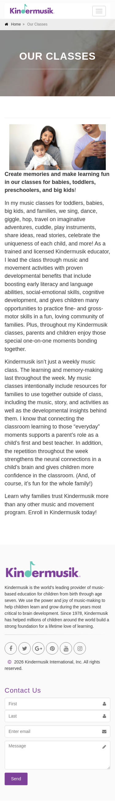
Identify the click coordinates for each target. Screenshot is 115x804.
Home (16, 24)
